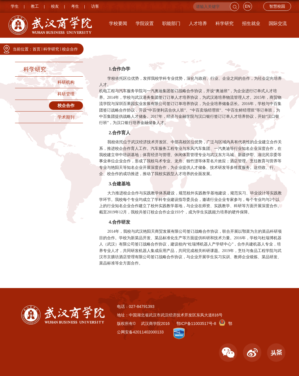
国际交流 (278, 23)
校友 (55, 6)
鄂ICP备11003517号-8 (196, 323)
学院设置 (145, 23)
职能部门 (171, 23)
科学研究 (224, 23)
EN (247, 6)
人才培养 (198, 23)
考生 (75, 6)
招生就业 (251, 23)
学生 (15, 6)
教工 (35, 6)
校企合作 (70, 49)
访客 (95, 6)
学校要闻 (118, 23)
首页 (36, 49)
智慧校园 (277, 6)
